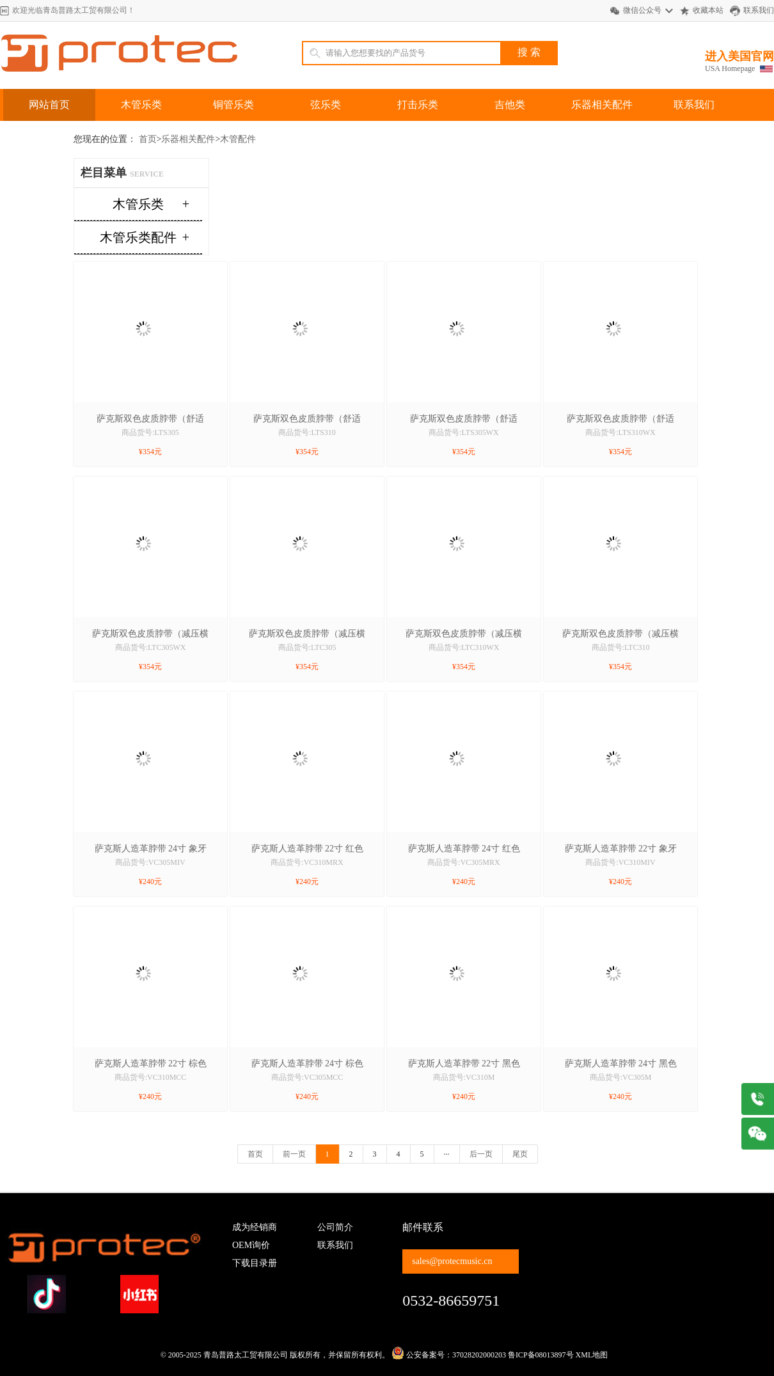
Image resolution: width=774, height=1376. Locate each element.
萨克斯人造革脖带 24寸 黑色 (621, 1063)
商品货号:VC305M (621, 1077)
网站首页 (49, 104)
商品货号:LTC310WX (464, 647)
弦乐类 (325, 104)
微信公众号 (642, 10)
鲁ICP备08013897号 (541, 1354)
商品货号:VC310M (464, 1077)
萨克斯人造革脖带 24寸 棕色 (307, 1063)
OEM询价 (251, 1245)
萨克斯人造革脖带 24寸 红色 (464, 848)
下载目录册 (254, 1263)
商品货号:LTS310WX (620, 432)
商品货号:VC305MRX (463, 862)
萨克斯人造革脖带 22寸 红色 (307, 848)
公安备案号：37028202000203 (448, 1354)
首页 (148, 139)
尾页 (520, 1154)
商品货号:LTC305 (307, 647)
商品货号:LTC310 (621, 647)
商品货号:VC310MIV (620, 862)
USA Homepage (730, 68)
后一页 (481, 1154)
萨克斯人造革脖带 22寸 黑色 (464, 1063)
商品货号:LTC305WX (150, 647)
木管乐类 (141, 104)
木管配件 (238, 139)
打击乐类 (417, 104)
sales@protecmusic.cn (452, 1261)
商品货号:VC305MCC (307, 1077)
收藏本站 (708, 10)
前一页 (294, 1154)
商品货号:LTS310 (307, 432)
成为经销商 (254, 1227)
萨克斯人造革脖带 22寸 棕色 (151, 1063)
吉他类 (509, 104)
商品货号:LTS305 (150, 432)
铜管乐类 (233, 104)
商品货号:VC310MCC (151, 1077)
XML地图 (592, 1354)
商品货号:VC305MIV (150, 862)
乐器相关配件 (602, 104)
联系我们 (758, 10)
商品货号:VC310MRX (307, 862)
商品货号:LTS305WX (464, 432)
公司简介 (335, 1227)
